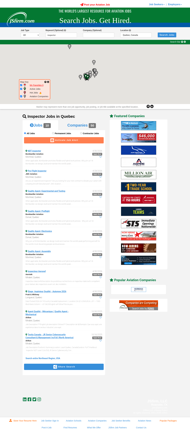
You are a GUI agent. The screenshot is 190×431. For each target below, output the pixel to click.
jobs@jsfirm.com (159, 408)
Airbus (28, 317)
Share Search (64, 367)
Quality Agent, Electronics (40, 231)
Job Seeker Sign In (50, 421)
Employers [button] (175, 4)
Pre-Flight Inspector (37, 171)
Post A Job (47, 427)
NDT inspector (34, 151)
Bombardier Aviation (34, 154)
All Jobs (31, 133)
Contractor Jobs (91, 133)
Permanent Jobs (63, 133)
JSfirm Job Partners (117, 427)
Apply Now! (97, 154)
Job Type (25, 30)
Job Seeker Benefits (121, 421)
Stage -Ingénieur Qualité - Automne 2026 (47, 291)
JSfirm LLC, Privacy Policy (155, 410)
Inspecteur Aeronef (37, 271)
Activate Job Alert (64, 140)
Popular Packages (168, 421)
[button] (69, 47)
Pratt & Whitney (32, 294)
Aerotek (29, 274)
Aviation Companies (97, 421)
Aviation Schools (73, 421)
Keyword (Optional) (54, 30)
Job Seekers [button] (156, 4)
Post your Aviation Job (95, 4)
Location (124, 30)
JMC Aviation (31, 174)
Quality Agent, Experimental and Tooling (46, 191)
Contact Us (141, 427)
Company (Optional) (92, 30)
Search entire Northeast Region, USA (43, 358)
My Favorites (36, 85)
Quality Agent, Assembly (39, 251)
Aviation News (144, 421)
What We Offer (94, 427)
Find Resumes (70, 427)
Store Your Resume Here (23, 420)
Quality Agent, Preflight (39, 211)
